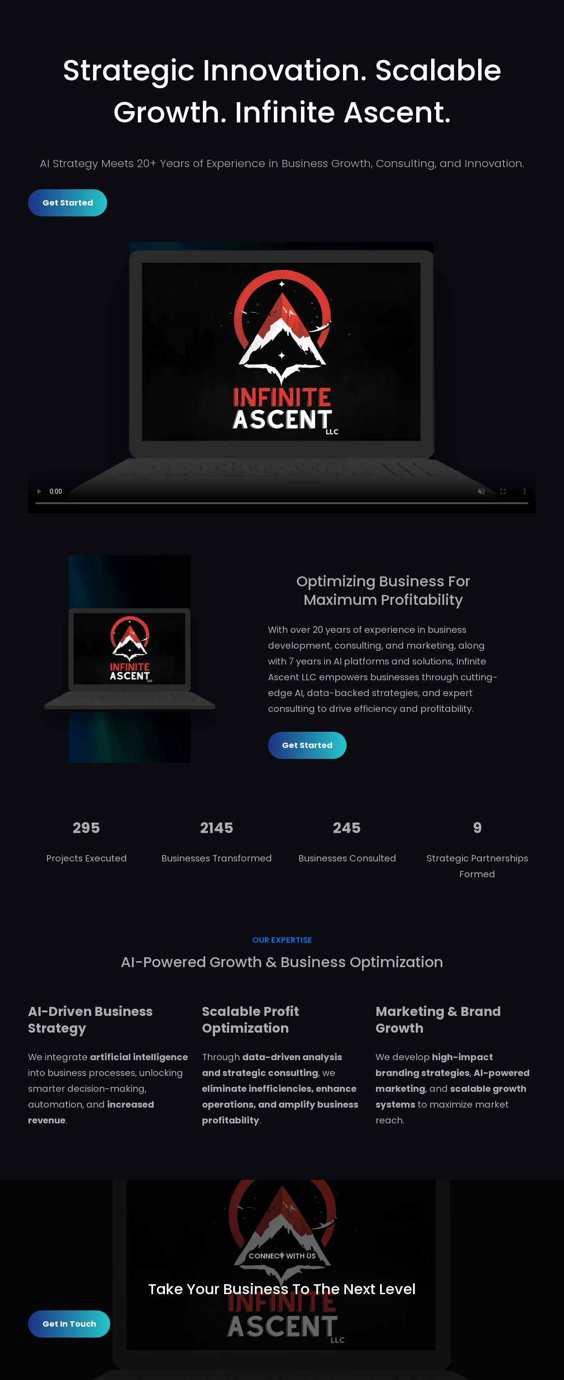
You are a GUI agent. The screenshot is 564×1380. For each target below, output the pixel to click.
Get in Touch (69, 1323)
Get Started (67, 202)
